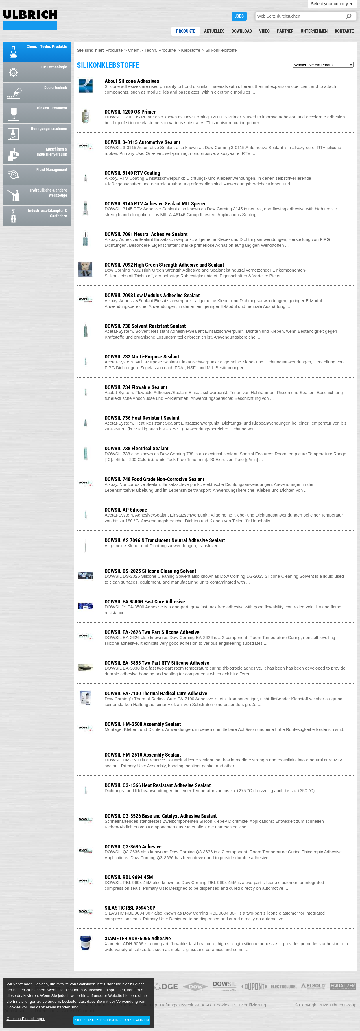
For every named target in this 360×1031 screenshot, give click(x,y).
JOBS (239, 16)
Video (264, 31)
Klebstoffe (190, 50)
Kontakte (344, 31)
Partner (285, 31)
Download (242, 31)
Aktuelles (214, 31)
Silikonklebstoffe (221, 50)
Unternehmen (314, 31)
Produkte (185, 31)
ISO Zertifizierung (249, 1004)
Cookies (221, 1004)
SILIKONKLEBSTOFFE (30, 20)
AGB (206, 1004)
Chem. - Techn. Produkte (152, 50)
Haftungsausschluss (179, 1004)
